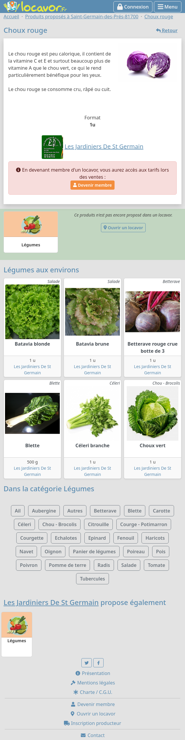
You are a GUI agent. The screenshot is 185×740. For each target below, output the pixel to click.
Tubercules (92, 578)
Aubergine (44, 511)
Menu (168, 7)
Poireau (136, 551)
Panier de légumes (94, 551)
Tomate (156, 565)
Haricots (155, 538)
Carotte (161, 511)
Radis (104, 565)
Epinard (97, 538)
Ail (18, 511)
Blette (135, 511)
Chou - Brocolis (59, 524)
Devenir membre (92, 185)
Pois (160, 551)
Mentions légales (92, 682)
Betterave (105, 511)
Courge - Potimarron (143, 524)
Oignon (53, 551)
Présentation (92, 673)
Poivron (29, 565)
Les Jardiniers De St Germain (51, 602)
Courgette (32, 538)
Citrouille (98, 524)
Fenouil (125, 538)
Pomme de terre (67, 565)
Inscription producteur (92, 723)
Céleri (24, 524)
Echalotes (66, 538)
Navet (26, 551)
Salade (128, 565)
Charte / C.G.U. (92, 692)
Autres (74, 511)
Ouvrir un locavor (123, 227)
